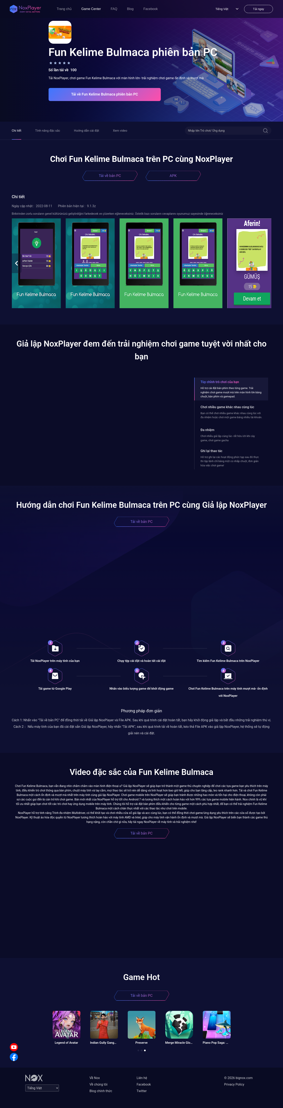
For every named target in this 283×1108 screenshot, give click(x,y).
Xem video (120, 130)
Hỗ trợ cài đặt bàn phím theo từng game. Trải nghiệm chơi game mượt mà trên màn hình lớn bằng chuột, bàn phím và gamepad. (231, 392)
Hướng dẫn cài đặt (86, 130)
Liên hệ (142, 1078)
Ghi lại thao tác (211, 451)
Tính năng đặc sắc (47, 130)
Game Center (91, 9)
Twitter (142, 1091)
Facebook (150, 9)
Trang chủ (64, 9)
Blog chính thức (101, 1091)
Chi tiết (16, 130)
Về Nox (95, 1078)
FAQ (114, 9)
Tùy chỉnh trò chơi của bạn (220, 382)
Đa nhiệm (207, 430)
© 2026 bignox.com (238, 1078)
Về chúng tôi (99, 1084)
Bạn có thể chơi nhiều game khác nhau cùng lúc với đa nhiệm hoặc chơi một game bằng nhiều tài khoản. (231, 415)
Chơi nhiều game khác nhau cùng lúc (227, 407)
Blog (130, 9)
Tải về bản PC (110, 175)
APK (173, 175)
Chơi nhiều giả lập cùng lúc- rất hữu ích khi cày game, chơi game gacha (228, 438)
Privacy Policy (234, 1084)
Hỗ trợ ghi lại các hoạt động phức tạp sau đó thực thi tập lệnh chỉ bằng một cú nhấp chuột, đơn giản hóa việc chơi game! (230, 461)
